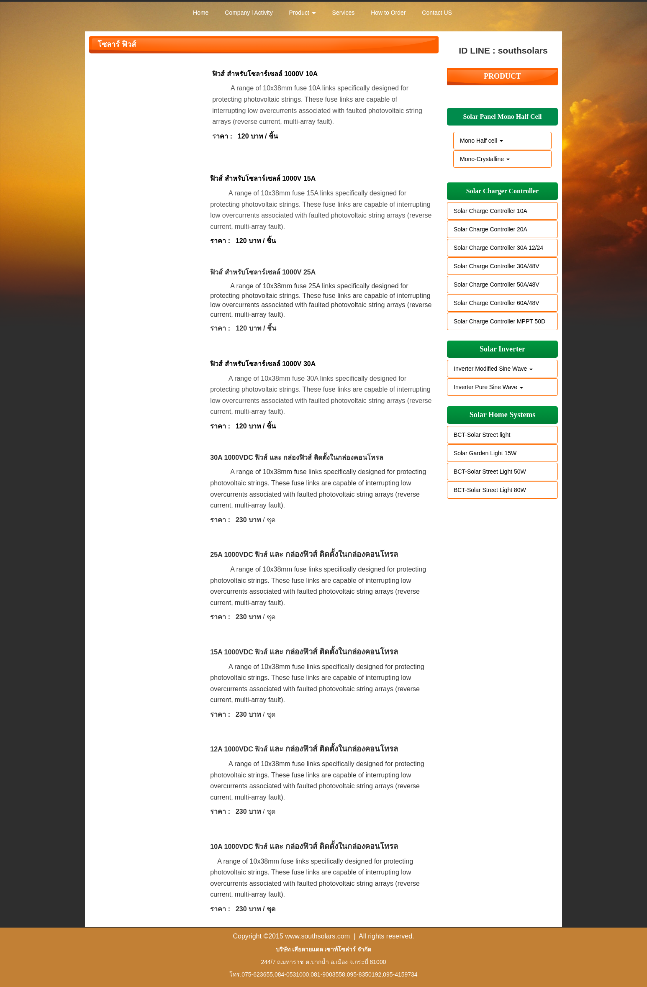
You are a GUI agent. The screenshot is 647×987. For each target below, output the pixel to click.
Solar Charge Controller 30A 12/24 (498, 247)
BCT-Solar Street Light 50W (490, 471)
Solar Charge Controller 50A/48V (496, 284)
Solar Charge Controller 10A (490, 211)
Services (343, 12)
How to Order (388, 12)
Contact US (437, 12)
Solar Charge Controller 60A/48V (496, 303)
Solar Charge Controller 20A (490, 229)
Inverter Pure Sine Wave (488, 387)
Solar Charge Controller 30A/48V (496, 266)
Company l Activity (248, 12)
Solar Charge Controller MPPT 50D (499, 321)
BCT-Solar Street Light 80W (490, 490)
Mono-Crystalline (485, 159)
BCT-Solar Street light (482, 434)
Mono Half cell (481, 140)
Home (200, 12)
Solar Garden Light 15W (485, 453)
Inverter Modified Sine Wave (493, 368)
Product (302, 12)
